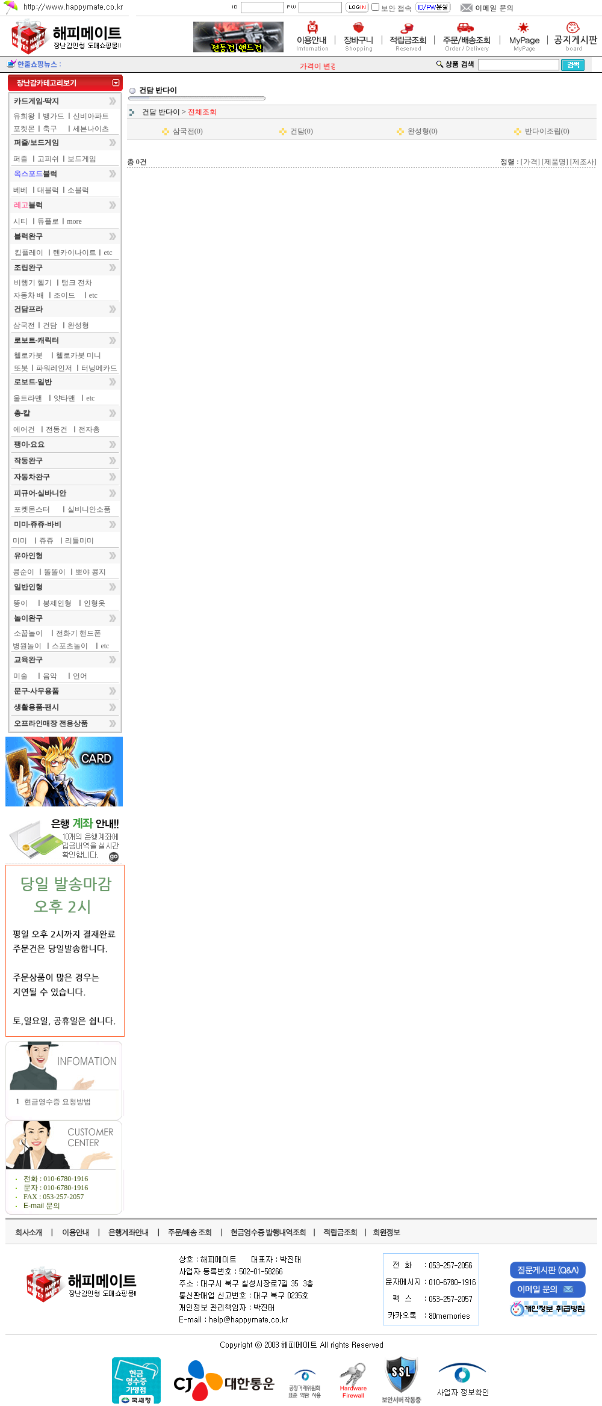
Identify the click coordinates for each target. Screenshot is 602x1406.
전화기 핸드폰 (78, 633)
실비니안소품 (89, 509)
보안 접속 (396, 8)
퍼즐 (20, 159)
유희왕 (24, 116)
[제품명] (555, 162)
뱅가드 (53, 116)
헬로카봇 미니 (78, 355)
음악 (50, 676)
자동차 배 (28, 295)
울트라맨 (27, 398)
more (74, 221)
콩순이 (23, 572)
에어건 (24, 429)
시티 (20, 221)
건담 (50, 325)
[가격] (530, 162)
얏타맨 (64, 398)
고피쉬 (48, 159)
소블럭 (78, 190)
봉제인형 (57, 603)
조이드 (64, 295)
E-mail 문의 (41, 1206)
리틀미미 (79, 540)
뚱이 (20, 603)
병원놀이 (27, 646)
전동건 (56, 429)
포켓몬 (24, 128)
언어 (80, 676)
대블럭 (48, 190)
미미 (20, 540)
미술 (20, 676)
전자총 (89, 429)
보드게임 (81, 159)
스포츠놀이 (70, 646)
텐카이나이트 (74, 252)
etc (108, 252)
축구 (50, 128)
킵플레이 (28, 252)
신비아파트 (91, 116)
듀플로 (48, 221)
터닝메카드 (99, 368)
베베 (20, 190)
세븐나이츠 (91, 128)
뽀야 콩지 (90, 572)
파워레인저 (54, 368)
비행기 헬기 (33, 282)
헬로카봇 (28, 355)
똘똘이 (55, 572)
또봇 (21, 368)
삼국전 (24, 325)
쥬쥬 (46, 540)
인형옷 (94, 603)
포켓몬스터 (32, 509)
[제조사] (583, 162)
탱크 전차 (76, 282)
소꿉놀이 (28, 633)
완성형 (78, 325)
